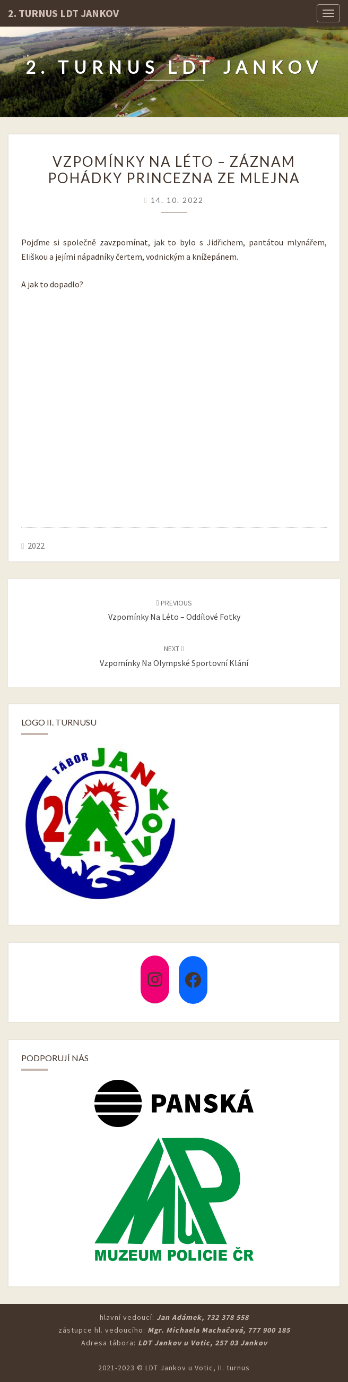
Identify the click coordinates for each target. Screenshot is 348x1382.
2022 (36, 545)
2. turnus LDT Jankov (63, 13)
